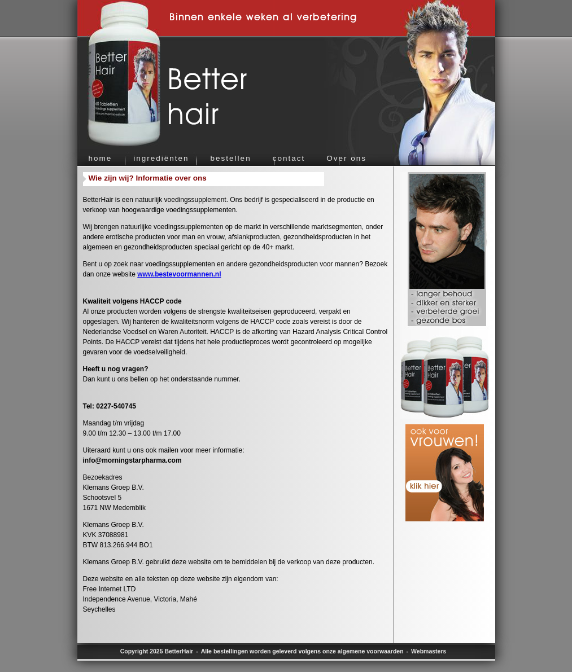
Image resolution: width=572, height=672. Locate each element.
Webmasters (428, 651)
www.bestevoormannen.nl (179, 274)
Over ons (346, 158)
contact (289, 158)
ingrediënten (161, 158)
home (100, 158)
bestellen (231, 158)
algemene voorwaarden (371, 651)
